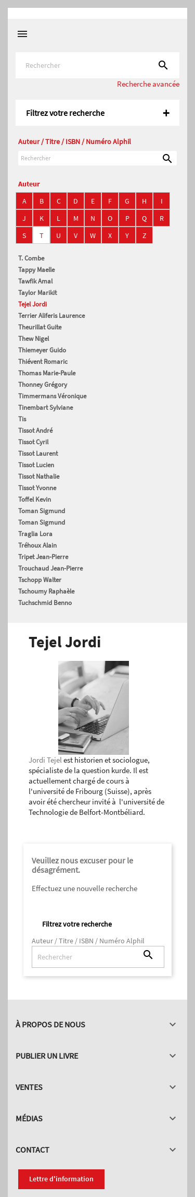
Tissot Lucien (36, 464)
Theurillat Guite (39, 327)
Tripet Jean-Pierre (43, 556)
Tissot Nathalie (38, 476)
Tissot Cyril (33, 441)
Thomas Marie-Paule (46, 373)
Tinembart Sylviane (45, 407)
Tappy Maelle (36, 269)
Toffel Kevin (34, 499)
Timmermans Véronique (52, 396)
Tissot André (35, 430)
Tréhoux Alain (37, 545)
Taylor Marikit (37, 292)
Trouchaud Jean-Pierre (50, 568)
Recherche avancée (148, 84)
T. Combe (31, 258)
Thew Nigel (33, 338)
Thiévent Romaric (43, 361)
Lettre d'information (61, 1178)
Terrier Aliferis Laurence (51, 315)
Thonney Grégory (42, 384)
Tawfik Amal (35, 281)
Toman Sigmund (41, 510)
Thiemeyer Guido (42, 350)
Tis (22, 418)
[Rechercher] (97, 65)
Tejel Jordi (32, 304)
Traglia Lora (35, 533)
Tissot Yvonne (37, 487)
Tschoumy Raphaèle (46, 591)
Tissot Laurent (38, 453)
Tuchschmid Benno (45, 602)
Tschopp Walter (39, 579)
